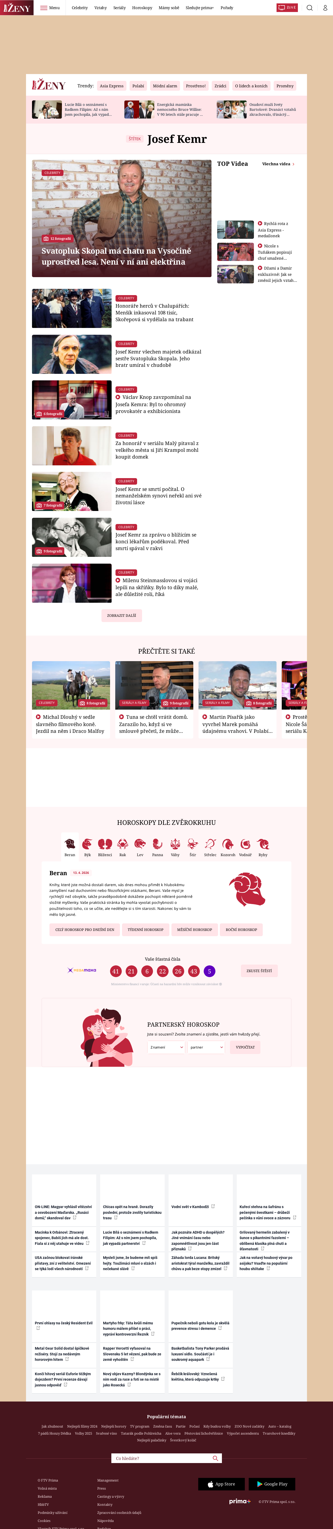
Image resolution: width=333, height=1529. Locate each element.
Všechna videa (276, 163)
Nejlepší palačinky (151, 1440)
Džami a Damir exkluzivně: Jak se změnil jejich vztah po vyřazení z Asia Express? (276, 280)
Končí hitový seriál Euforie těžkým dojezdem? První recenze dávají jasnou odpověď (63, 1379)
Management (108, 1480)
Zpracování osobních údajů (119, 1512)
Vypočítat (242, 1045)
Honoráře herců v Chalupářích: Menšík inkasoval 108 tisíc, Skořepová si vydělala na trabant (155, 312)
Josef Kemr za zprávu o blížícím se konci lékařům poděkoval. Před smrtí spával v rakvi (156, 541)
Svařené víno (106, 1433)
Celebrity (80, 7)
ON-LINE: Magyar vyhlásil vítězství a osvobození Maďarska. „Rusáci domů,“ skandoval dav (63, 1212)
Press (101, 1488)
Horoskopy (142, 7)
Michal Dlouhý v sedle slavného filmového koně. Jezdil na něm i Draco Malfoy (70, 724)
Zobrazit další (121, 615)
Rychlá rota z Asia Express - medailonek (273, 229)
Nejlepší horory (113, 1426)
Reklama (45, 1496)
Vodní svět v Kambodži (193, 1206)
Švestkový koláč (183, 1440)
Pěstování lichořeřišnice (203, 1433)
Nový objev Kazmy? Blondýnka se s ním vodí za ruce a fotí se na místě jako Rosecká (132, 1379)
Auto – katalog (279, 1426)
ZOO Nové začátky (249, 1426)
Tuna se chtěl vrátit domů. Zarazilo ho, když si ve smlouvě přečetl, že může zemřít (153, 727)
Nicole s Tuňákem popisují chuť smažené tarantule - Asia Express (275, 257)
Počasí (194, 1426)
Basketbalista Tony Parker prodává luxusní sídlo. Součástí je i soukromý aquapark (200, 1354)
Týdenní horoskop (145, 929)
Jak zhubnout (52, 1426)
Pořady (227, 7)
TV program (139, 1426)
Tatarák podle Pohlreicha (141, 1433)
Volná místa (47, 1488)
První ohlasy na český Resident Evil (64, 1325)
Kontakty (104, 1504)
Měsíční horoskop (194, 929)
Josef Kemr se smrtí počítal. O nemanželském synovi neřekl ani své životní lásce (159, 496)
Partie (180, 1426)
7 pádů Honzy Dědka (54, 1433)
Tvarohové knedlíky (279, 1433)
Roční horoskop (241, 929)
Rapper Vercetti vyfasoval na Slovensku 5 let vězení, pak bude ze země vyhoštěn (132, 1354)
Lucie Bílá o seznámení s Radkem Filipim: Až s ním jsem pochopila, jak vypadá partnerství (88, 111)
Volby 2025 (83, 1433)
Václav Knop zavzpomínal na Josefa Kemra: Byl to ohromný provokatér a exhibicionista (153, 404)
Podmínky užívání (52, 1512)
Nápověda (105, 1520)
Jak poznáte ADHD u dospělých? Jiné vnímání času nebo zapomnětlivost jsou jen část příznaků (198, 1240)
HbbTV (43, 1504)
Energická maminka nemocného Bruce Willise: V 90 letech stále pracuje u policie (179, 111)
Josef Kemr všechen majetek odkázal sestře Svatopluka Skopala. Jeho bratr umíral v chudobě (158, 358)
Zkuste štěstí (259, 970)
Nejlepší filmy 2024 (82, 1426)
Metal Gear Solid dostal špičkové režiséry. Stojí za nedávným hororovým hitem (62, 1354)
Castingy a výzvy (110, 1496)
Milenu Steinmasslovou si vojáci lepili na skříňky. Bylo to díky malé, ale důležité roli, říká (157, 587)
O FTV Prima (48, 1480)
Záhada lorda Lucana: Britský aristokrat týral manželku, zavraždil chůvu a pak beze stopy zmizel (200, 1263)
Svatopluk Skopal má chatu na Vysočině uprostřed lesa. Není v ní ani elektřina (116, 256)
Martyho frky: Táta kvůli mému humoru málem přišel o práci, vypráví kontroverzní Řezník (129, 1328)
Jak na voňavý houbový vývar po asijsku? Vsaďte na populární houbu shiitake (266, 1263)
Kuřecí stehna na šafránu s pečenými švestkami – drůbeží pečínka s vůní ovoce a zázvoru (268, 1212)
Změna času (162, 1426)
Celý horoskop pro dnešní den (84, 929)
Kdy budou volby (217, 1426)
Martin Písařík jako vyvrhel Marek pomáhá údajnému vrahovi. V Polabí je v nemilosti (235, 727)
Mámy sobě (169, 7)
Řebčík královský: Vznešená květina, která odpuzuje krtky (198, 1376)
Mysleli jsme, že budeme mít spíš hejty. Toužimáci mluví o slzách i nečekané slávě (130, 1263)
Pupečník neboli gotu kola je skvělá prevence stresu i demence (200, 1326)
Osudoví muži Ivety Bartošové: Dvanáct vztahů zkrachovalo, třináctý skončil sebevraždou (272, 111)
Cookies (44, 1520)
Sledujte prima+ (200, 7)
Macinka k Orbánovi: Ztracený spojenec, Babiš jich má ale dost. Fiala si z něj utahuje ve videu (62, 1238)
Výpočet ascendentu (243, 1433)
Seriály (119, 7)
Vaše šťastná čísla (162, 959)
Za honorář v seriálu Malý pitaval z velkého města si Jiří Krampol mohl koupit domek (157, 450)
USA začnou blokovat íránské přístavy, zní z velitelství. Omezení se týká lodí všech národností (63, 1263)
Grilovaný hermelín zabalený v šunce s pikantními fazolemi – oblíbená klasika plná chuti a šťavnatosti (265, 1240)
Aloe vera (173, 1433)
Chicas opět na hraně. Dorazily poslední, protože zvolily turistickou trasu (132, 1212)
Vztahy (100, 7)
